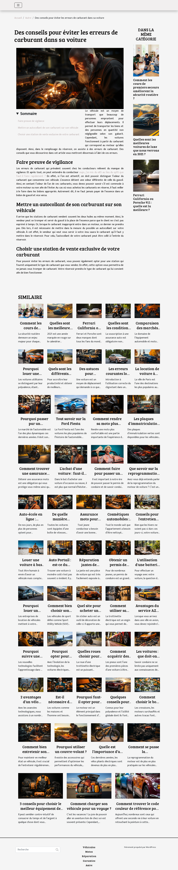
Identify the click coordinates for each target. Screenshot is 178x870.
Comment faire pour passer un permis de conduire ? (107, 475)
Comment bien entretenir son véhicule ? (34, 751)
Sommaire (28, 114)
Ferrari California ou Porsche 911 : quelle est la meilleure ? (143, 202)
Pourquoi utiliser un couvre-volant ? (71, 749)
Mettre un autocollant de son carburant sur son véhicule (48, 128)
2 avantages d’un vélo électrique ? (31, 701)
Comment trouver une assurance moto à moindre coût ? (34, 475)
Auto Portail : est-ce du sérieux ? (60, 564)
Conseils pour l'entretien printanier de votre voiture (147, 521)
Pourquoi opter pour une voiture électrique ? (60, 658)
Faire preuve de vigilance (31, 121)
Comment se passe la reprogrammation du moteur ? (143, 754)
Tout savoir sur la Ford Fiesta (71, 421)
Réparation (89, 856)
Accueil (18, 18)
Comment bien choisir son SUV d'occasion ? (60, 612)
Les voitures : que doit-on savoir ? (147, 656)
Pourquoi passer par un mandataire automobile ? (34, 425)
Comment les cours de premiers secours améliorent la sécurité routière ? (146, 89)
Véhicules (89, 847)
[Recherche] (37, 850)
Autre (28, 18)
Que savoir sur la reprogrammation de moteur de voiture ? (143, 475)
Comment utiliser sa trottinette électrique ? (118, 612)
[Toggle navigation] (18, 5)
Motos (89, 851)
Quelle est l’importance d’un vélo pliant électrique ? (107, 754)
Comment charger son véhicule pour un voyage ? (89, 806)
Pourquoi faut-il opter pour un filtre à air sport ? (89, 704)
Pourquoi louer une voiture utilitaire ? (31, 375)
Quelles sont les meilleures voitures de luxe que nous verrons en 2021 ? (146, 146)
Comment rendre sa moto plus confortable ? (107, 423)
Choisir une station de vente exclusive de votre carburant (48, 134)
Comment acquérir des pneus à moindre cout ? (118, 658)
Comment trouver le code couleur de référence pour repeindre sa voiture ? (137, 808)
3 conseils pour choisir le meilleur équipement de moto (40, 808)
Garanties (89, 860)
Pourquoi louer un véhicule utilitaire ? (31, 612)
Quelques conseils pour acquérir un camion (118, 704)
